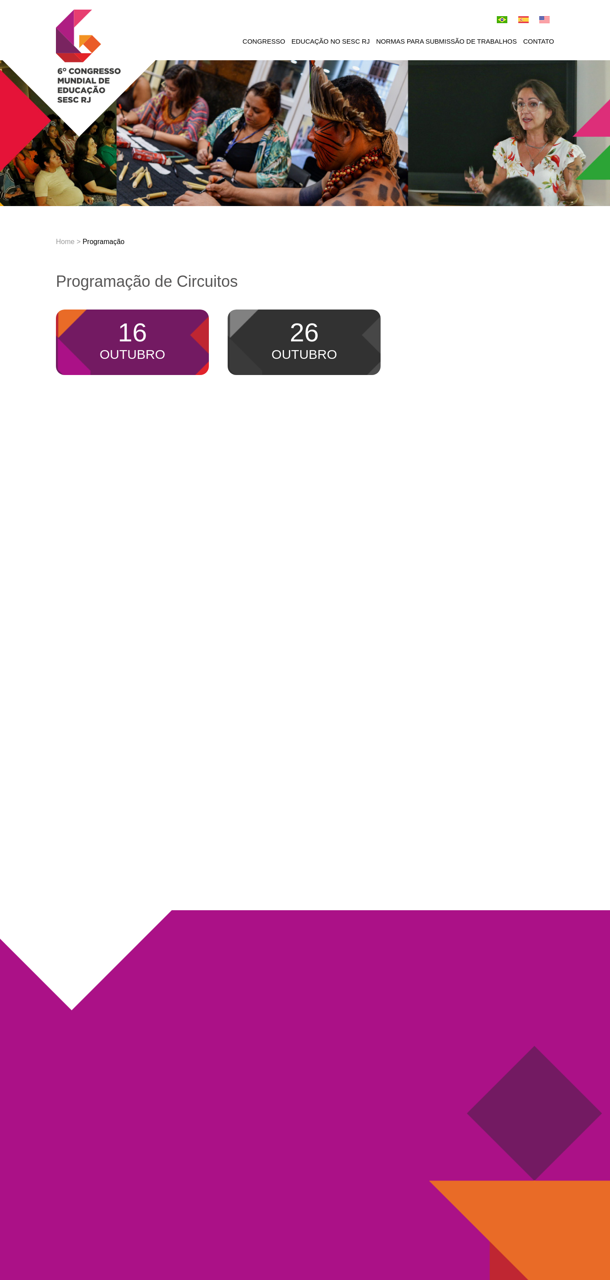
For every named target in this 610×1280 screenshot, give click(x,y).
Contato (538, 41)
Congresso (264, 41)
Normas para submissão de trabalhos (446, 41)
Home (65, 241)
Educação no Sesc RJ (330, 41)
